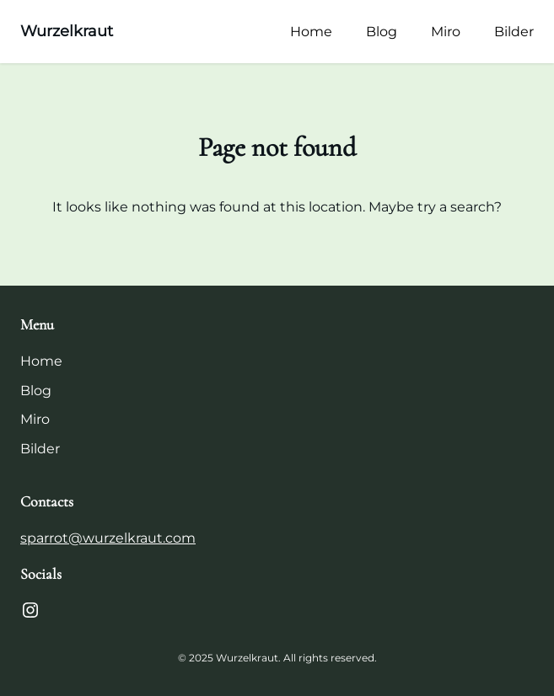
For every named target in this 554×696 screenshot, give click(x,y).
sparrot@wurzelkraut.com (108, 538)
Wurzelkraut (66, 31)
